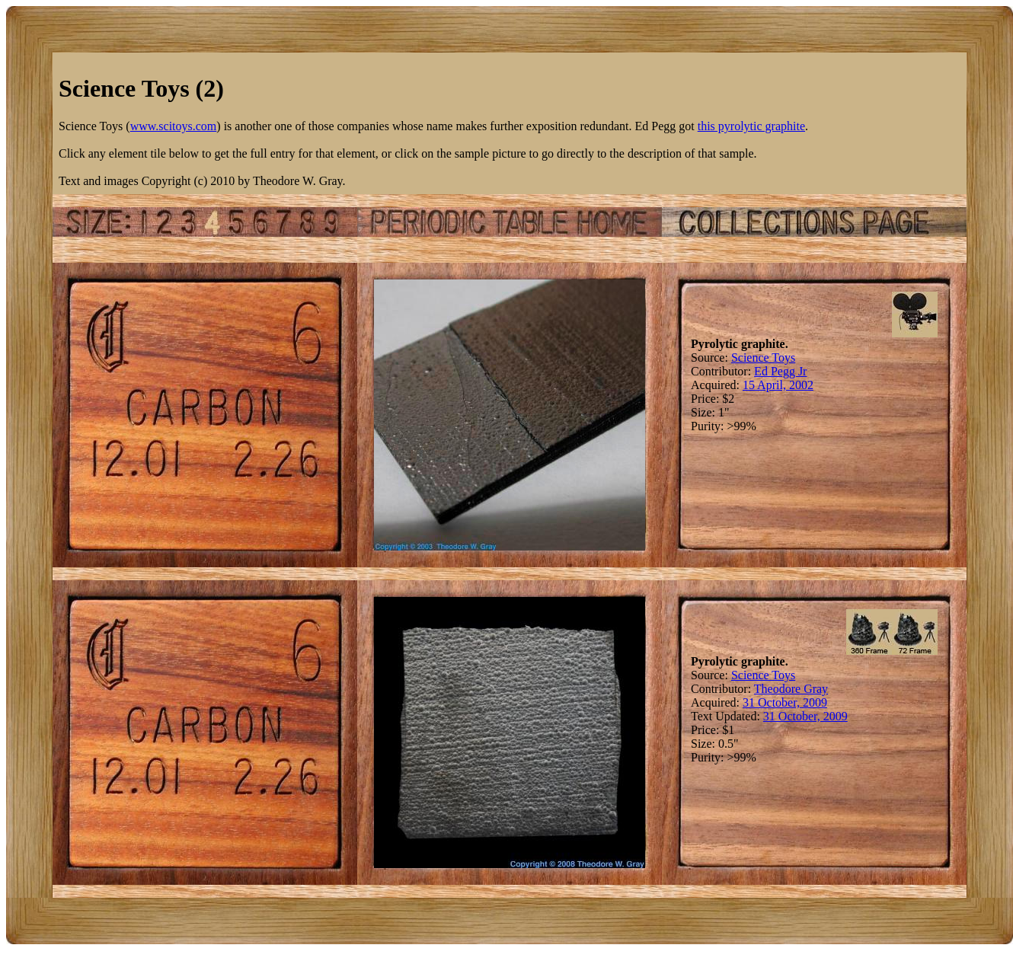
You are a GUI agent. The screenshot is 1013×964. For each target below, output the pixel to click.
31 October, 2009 (785, 702)
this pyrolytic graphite (751, 126)
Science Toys (763, 357)
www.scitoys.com (173, 126)
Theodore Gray (791, 688)
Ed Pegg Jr (780, 371)
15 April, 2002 (778, 384)
